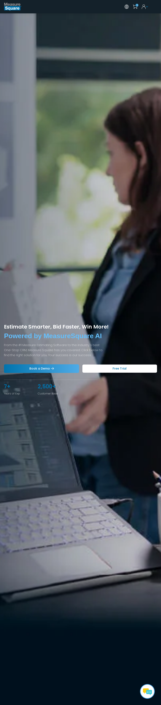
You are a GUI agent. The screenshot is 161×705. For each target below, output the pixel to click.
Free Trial (120, 368)
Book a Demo (39, 368)
